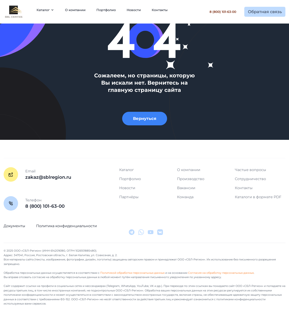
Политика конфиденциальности (66, 226)
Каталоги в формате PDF (258, 197)
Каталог (126, 170)
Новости (134, 10)
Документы (14, 226)
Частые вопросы (250, 170)
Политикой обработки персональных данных (132, 272)
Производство (190, 179)
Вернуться (144, 118)
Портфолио (106, 10)
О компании (75, 10)
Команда (185, 197)
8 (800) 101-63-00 (223, 12)
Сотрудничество (250, 179)
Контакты (160, 10)
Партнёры (129, 197)
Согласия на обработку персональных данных (221, 272)
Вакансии (186, 188)
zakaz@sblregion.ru (48, 177)
